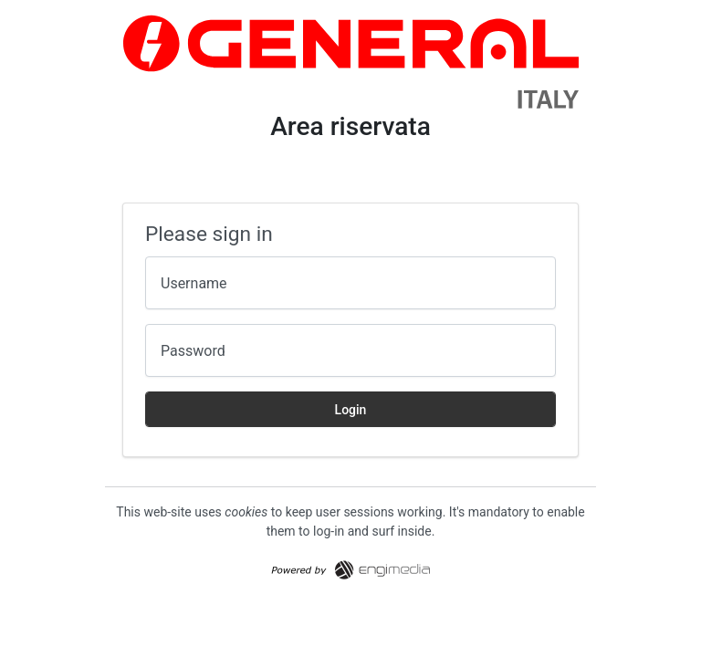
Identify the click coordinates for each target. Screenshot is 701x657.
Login (351, 409)
